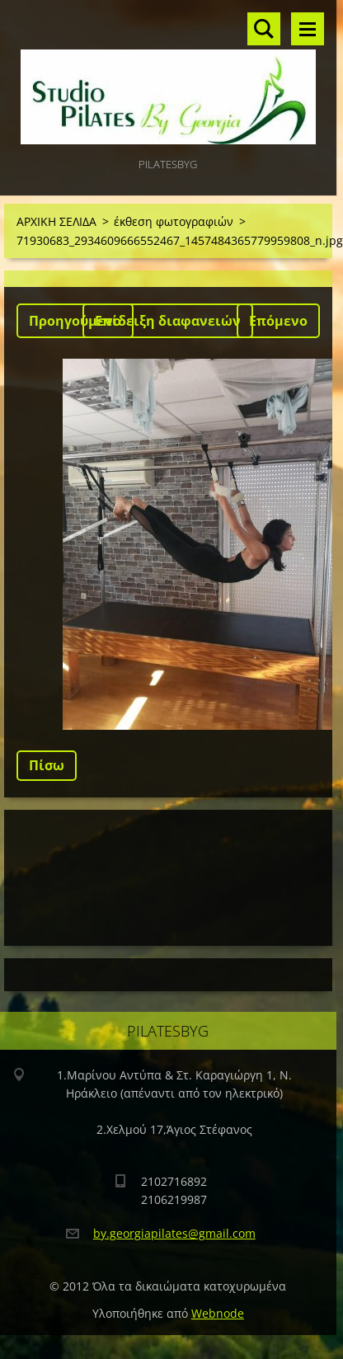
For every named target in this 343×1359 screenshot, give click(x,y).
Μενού (307, 28)
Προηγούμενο (75, 321)
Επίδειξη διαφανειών (168, 321)
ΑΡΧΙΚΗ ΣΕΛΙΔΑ (56, 221)
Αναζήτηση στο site (263, 28)
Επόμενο (278, 321)
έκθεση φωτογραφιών (173, 221)
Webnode (217, 1313)
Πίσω (46, 765)
